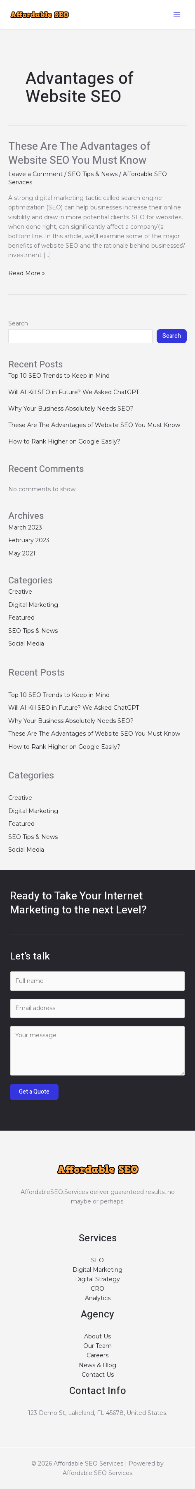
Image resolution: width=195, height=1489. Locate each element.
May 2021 (21, 553)
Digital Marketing (33, 605)
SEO (97, 1260)
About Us (97, 1336)
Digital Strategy (97, 1279)
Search (18, 323)
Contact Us (98, 1374)
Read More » (26, 273)
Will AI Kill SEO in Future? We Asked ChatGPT (73, 392)
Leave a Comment (35, 174)
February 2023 (28, 540)
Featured (21, 617)
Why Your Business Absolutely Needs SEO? (71, 408)
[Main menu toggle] (176, 14)
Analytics (97, 1298)
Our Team (97, 1346)
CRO (97, 1288)
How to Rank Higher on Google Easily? (64, 441)
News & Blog (97, 1365)
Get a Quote (34, 1091)
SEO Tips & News (92, 174)
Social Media (26, 643)
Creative (20, 591)
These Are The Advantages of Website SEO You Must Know (79, 153)
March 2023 (25, 527)
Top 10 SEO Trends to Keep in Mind (59, 375)
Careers (97, 1355)
